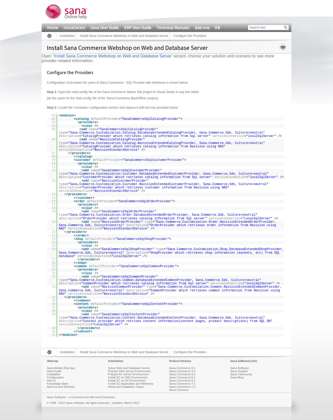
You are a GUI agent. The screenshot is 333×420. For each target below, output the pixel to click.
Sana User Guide (105, 27)
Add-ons (202, 27)
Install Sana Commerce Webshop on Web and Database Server (124, 36)
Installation (74, 27)
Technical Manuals (173, 27)
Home (52, 27)
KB (217, 27)
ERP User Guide (137, 27)
